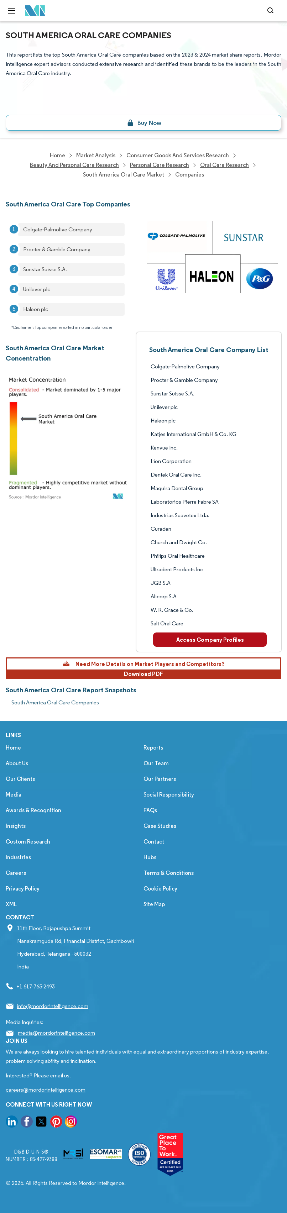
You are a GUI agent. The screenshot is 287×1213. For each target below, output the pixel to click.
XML (11, 904)
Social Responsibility (169, 794)
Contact (154, 841)
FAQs (150, 810)
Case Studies (160, 826)
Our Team (156, 763)
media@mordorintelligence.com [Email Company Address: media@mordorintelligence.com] (56, 1032)
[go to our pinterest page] (56, 1122)
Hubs (150, 857)
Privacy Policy (23, 888)
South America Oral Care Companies (55, 702)
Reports (153, 747)
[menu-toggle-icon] (11, 11)
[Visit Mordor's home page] (33, 10)
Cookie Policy (160, 888)
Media (13, 794)
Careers (16, 873)
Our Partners (160, 779)
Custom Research (28, 841)
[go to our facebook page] (27, 1122)
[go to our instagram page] (71, 1122)
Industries (18, 857)
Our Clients (20, 779)
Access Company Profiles (210, 639)
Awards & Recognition (33, 810)
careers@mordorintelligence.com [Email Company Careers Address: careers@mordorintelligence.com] (45, 1089)
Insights (16, 826)
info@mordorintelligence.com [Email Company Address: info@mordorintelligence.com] (52, 1006)
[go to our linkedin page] (12, 1122)
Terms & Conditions (169, 873)
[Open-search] (271, 10)
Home (13, 747)
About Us (17, 763)
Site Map (154, 904)
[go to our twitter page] (41, 1122)
